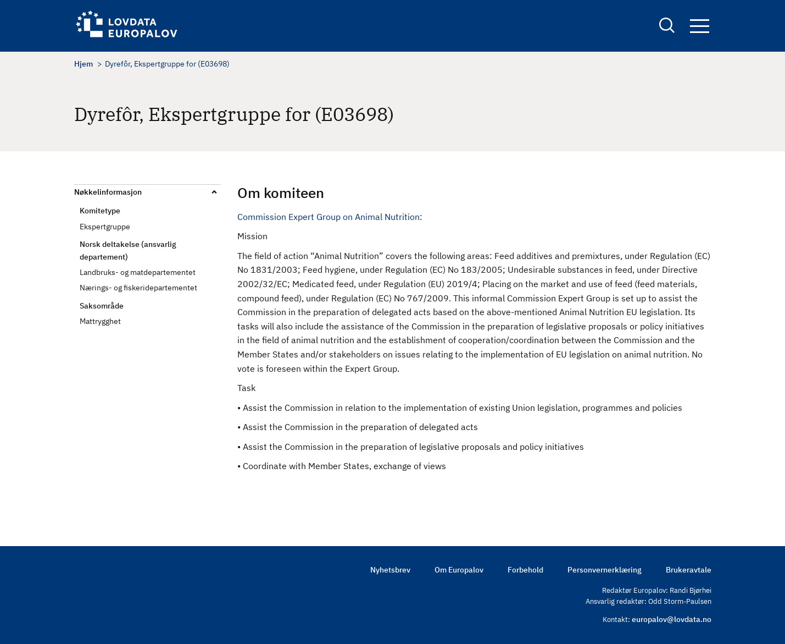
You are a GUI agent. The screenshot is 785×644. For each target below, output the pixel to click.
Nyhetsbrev (390, 570)
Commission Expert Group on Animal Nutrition (328, 216)
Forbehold (525, 570)
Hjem (83, 64)
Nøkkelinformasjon (108, 192)
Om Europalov (459, 570)
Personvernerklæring (604, 570)
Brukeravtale (688, 570)
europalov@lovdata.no (671, 619)
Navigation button (699, 26)
